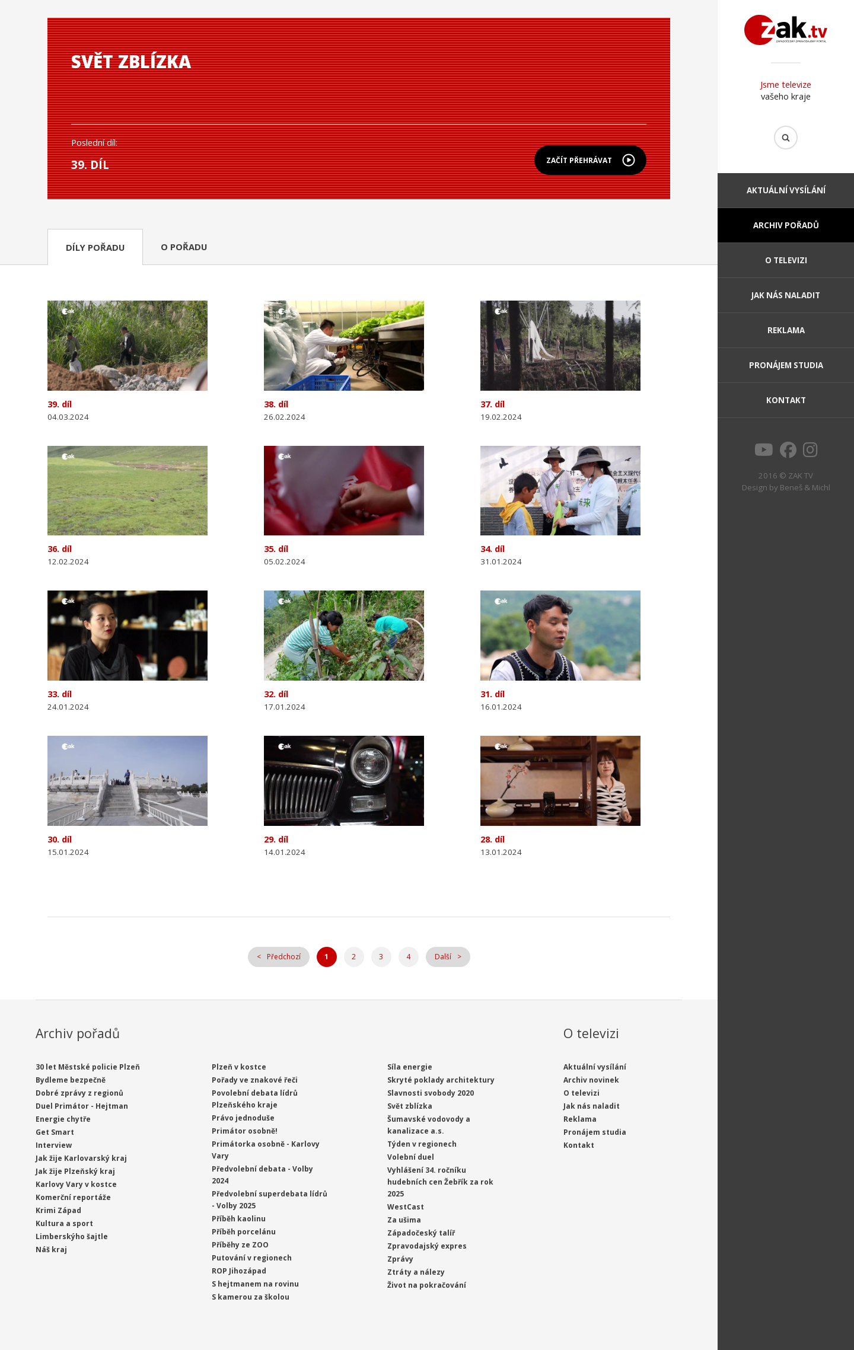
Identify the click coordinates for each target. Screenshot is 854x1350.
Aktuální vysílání (786, 190)
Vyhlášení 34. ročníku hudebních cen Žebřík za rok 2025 (440, 1182)
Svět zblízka (409, 1106)
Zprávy (400, 1259)
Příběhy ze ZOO (240, 1245)
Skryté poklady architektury (441, 1080)
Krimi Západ (58, 1210)
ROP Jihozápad (239, 1271)
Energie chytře (63, 1119)
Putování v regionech (252, 1258)
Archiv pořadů (786, 225)
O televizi (786, 260)
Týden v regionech (422, 1144)
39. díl (90, 164)
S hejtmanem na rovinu (255, 1284)
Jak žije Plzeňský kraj (75, 1171)
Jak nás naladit (785, 295)
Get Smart (55, 1132)
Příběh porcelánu (244, 1232)
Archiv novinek (591, 1080)
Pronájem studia (786, 365)
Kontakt (786, 400)
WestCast (405, 1207)
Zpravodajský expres (427, 1246)
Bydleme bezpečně (71, 1080)
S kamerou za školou (250, 1297)
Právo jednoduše (243, 1118)
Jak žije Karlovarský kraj (81, 1158)
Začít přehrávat (579, 160)
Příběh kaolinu (239, 1219)
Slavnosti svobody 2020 (430, 1093)
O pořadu (184, 247)
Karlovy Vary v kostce (76, 1184)
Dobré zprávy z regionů (79, 1093)
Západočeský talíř (421, 1233)
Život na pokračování (426, 1285)
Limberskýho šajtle (72, 1236)
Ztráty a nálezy (416, 1272)
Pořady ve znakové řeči (255, 1080)
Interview (54, 1145)
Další (443, 957)
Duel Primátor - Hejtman (82, 1106)
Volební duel (410, 1157)
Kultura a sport (64, 1223)
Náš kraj (51, 1249)
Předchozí (284, 957)
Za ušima (404, 1220)
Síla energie (409, 1067)
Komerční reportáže (73, 1197)
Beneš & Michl (805, 487)
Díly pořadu (95, 247)
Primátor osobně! (245, 1131)
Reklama (786, 330)
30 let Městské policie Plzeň (88, 1067)
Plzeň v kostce (239, 1067)
